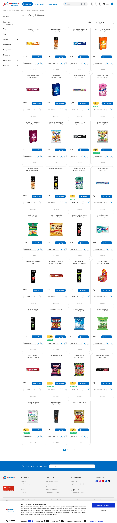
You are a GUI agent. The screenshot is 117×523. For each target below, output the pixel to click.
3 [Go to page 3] (71, 450)
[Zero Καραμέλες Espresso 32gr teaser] (56, 403)
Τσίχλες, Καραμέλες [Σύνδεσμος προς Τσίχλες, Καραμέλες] (32, 10)
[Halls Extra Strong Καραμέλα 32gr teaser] (79, 123)
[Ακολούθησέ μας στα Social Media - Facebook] (96, 481)
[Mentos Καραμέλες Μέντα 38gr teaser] (102, 169)
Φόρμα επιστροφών (51, 484)
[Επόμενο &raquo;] (74, 450)
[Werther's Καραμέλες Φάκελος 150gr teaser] (56, 216)
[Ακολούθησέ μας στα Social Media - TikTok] (109, 481)
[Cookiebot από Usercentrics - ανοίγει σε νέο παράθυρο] (10, 520)
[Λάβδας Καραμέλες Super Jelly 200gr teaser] (102, 123)
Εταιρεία (23, 481)
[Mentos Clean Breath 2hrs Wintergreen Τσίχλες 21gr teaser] (102, 216)
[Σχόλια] (41, 63)
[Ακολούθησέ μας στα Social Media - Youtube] (103, 481)
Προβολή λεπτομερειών (97, 519)
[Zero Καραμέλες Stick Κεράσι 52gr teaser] (102, 356)
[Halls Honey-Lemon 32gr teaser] (33, 30)
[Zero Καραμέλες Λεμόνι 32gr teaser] (56, 169)
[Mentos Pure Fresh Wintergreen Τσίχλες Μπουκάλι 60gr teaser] (79, 169)
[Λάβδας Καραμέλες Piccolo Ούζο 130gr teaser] (79, 310)
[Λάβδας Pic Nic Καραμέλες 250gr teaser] (33, 216)
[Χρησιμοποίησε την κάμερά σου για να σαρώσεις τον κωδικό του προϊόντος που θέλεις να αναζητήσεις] (81, 4)
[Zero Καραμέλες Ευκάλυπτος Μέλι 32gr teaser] (79, 262)
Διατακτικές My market (52, 489)
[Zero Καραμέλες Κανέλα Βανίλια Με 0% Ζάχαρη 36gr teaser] (79, 216)
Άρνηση (103, 509)
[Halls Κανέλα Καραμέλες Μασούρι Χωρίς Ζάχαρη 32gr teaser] (56, 262)
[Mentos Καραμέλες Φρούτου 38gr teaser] (79, 76)
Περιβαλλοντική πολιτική (52, 492)
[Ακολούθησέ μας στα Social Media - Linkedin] (106, 481)
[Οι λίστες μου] (38, 63)
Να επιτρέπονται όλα (103, 503)
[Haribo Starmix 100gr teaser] (56, 310)
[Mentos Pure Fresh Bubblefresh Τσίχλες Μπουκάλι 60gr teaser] (102, 76)
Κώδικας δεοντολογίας (52, 487)
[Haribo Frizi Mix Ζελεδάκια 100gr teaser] (79, 356)
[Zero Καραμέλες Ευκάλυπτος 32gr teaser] (33, 310)
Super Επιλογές (55, 4)
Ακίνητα (23, 489)
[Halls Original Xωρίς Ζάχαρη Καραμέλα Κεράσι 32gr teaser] (33, 76)
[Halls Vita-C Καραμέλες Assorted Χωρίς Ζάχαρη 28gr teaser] (102, 30)
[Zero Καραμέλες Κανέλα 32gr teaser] (33, 262)
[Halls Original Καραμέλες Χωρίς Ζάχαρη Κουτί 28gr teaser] (56, 76)
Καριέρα (23, 487)
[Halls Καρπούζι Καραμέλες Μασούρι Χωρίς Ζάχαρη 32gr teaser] (33, 356)
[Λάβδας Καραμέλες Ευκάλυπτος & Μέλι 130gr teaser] (102, 310)
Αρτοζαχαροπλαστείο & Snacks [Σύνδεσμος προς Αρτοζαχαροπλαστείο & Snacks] (16, 10)
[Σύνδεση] (91, 4)
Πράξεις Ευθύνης (25, 484)
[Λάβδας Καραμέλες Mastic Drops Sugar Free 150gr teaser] (33, 403)
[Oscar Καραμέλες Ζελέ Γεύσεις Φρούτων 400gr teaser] (56, 123)
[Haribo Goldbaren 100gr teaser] (79, 403)
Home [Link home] (4, 10)
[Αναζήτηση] (65, 4)
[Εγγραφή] (93, 466)
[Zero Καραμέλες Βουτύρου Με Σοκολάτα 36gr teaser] (33, 169)
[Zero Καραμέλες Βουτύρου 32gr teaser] (56, 30)
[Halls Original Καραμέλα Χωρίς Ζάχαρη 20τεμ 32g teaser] (79, 30)
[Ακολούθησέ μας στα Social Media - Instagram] (100, 481)
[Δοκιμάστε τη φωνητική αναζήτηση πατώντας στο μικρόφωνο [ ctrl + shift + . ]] (84, 4)
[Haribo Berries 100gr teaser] (56, 356)
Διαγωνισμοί (41, 4)
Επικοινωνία (74, 481)
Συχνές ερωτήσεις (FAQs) (77, 484)
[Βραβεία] (8, 488)
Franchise (23, 492)
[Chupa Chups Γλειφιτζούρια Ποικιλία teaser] (102, 262)
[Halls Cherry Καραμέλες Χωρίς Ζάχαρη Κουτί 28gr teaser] (33, 123)
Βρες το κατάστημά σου (52, 481)
